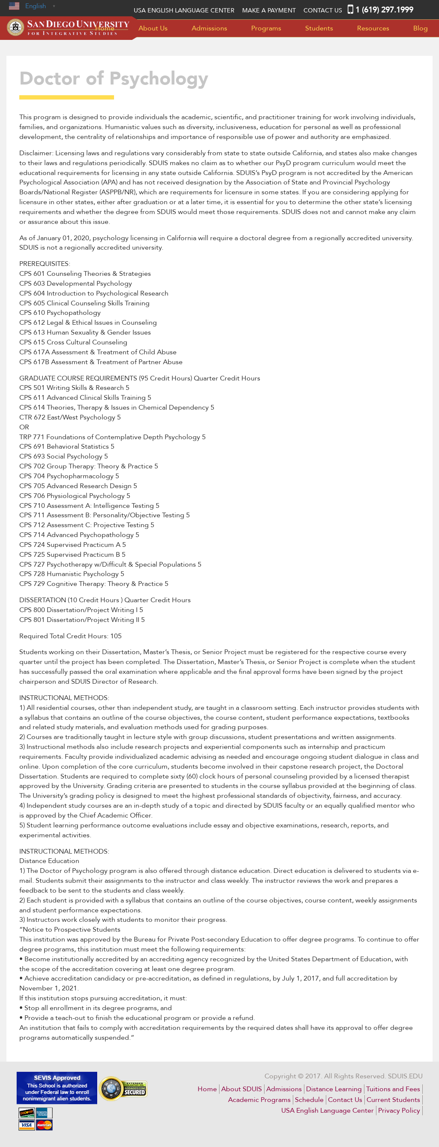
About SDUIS (241, 1089)
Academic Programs (259, 1100)
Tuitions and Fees (393, 1089)
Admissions (209, 28)
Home (104, 28)
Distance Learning (334, 1089)
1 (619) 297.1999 (384, 10)
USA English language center (184, 10)
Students (319, 28)
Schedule (309, 1100)
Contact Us (323, 10)
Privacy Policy (399, 1110)
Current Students (393, 1100)
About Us (153, 28)
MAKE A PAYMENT (269, 10)
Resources (373, 28)
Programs (266, 28)
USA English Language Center (327, 1110)
